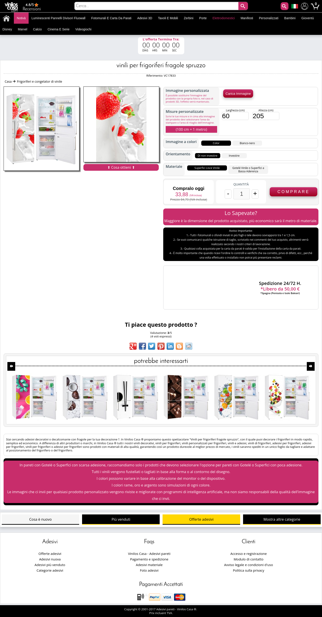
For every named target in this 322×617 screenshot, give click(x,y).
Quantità (241, 184)
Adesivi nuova (50, 559)
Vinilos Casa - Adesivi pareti (149, 553)
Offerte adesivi (201, 519)
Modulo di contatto (248, 559)
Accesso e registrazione (248, 553)
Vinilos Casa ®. (187, 609)
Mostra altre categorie (281, 519)
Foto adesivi (149, 570)
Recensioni (32, 6)
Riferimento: (155, 76)
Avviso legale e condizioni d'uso (248, 564)
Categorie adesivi (50, 570)
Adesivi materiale (149, 564)
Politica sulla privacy (248, 570)
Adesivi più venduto (50, 564)
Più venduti (121, 519)
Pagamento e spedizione (149, 559)
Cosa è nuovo (40, 519)
